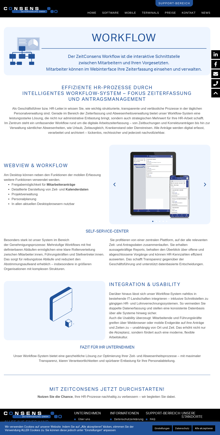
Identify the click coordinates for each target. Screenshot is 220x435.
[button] (114, 184)
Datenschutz (182, 428)
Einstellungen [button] (162, 428)
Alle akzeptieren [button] (204, 428)
